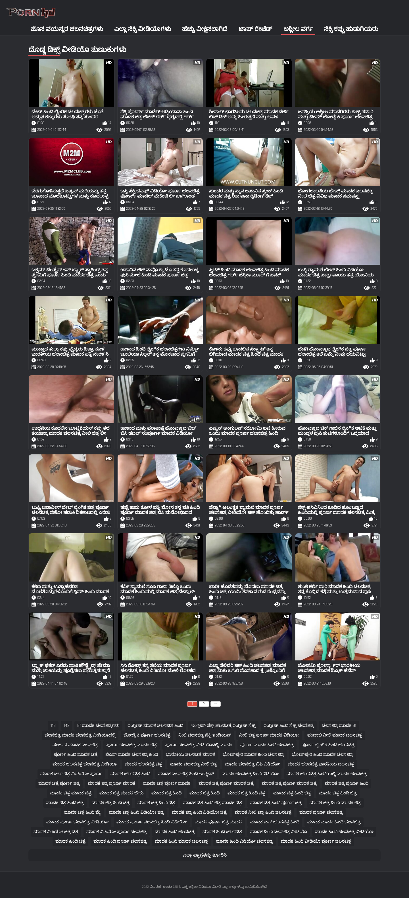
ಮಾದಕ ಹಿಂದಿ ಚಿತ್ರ (70, 841)
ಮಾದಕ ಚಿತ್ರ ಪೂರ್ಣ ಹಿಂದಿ (346, 783)
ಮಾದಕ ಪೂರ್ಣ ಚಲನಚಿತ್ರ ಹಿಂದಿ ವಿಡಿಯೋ (151, 822)
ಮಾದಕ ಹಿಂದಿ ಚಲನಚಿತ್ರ (175, 831)
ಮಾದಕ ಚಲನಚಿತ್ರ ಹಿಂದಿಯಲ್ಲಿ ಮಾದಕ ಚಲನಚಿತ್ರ (327, 774)
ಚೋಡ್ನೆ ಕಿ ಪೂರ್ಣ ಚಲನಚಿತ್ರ (147, 735)
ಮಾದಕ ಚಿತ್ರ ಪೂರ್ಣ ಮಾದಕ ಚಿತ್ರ (226, 783)
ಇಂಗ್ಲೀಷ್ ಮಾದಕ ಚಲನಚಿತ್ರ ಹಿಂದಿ (155, 725)
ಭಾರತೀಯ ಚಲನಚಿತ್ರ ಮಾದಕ (190, 754)
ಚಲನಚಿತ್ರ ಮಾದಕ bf (339, 725)
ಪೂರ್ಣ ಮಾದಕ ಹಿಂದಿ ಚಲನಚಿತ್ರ (267, 745)
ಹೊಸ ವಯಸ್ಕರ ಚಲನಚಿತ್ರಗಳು (67, 29)
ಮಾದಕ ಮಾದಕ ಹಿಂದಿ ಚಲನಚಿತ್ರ (334, 822)
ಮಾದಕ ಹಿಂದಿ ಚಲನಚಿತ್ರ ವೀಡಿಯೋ (344, 831)
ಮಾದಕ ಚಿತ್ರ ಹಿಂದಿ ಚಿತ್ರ (246, 793)
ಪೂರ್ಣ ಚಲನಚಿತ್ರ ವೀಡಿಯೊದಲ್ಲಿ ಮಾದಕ (198, 745)
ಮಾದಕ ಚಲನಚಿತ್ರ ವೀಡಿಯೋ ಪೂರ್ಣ (71, 774)
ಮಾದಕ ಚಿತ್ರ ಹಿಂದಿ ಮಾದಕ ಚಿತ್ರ (335, 802)
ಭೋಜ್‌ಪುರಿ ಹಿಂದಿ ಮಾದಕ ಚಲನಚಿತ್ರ (322, 754)
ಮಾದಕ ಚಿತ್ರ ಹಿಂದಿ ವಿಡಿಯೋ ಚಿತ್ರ (136, 812)
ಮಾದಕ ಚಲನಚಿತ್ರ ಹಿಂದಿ (130, 774)
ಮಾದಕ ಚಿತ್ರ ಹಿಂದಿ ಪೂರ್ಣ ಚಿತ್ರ (276, 802)
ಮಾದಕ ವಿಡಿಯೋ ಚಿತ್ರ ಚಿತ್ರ (56, 831)
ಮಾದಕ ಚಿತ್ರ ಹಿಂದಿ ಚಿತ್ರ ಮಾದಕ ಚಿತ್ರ (212, 802)
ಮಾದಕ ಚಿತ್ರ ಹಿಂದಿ (166, 793)
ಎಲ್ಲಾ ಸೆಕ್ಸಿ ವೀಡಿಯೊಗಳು (142, 29)
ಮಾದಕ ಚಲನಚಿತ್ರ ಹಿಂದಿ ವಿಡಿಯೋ (250, 774)
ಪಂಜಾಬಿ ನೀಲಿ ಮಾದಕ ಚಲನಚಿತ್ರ (334, 735)
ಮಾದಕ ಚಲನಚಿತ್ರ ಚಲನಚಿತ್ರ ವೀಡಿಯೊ (85, 764)
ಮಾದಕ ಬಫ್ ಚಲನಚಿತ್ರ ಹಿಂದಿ (274, 822)
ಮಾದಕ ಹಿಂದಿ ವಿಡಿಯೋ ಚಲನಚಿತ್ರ (244, 841)
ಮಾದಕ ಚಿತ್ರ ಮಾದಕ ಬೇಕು (121, 793)
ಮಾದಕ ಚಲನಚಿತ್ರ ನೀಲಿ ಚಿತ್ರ (193, 764)
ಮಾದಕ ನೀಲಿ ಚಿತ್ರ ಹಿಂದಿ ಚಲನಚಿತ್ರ (263, 812)
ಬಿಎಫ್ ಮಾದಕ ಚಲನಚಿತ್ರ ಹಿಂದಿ (131, 754)
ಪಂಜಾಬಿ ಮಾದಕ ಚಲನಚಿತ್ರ (75, 745)
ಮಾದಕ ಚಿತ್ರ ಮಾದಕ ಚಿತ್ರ (70, 793)
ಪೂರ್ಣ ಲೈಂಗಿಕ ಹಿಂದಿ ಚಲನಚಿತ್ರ (328, 745)
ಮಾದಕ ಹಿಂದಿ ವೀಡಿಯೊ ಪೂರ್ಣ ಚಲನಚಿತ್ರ (316, 841)
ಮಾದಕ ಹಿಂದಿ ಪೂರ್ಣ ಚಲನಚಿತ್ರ (120, 841)
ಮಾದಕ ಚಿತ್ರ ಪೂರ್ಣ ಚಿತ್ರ (59, 783)
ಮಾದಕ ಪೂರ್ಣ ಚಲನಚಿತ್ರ (321, 812)
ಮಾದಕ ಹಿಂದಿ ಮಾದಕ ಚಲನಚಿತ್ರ (181, 841)
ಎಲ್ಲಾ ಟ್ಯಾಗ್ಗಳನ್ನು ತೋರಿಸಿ (205, 855)
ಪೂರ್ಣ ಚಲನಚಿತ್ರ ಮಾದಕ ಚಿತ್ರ (131, 745)
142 (66, 725)
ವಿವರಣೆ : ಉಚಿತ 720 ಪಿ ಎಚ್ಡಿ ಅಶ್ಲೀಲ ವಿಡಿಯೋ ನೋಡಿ (185, 887)
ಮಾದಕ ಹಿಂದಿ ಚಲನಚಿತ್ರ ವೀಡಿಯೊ (278, 831)
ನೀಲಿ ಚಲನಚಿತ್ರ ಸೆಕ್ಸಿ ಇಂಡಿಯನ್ (204, 735)
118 (53, 725)
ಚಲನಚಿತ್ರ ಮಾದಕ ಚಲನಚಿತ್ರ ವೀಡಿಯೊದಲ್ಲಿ (80, 735)
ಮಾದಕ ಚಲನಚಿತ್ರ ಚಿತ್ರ (143, 764)
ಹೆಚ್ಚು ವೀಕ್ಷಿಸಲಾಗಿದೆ (204, 29)
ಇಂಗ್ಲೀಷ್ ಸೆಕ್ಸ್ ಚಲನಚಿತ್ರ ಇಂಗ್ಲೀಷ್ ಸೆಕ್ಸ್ (223, 725)
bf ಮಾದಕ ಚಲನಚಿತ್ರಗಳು (98, 725)
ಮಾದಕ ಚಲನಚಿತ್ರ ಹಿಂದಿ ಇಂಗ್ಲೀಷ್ (186, 774)
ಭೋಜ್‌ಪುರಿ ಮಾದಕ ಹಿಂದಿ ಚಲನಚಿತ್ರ (253, 754)
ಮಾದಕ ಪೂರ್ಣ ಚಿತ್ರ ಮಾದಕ (218, 822)
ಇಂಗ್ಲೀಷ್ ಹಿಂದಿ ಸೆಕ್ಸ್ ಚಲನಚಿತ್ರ (289, 725)
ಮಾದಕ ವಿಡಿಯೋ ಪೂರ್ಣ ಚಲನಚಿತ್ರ (116, 831)
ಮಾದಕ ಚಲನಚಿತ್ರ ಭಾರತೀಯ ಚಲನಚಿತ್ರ (321, 764)
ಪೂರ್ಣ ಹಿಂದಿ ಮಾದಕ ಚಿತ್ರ (75, 754)
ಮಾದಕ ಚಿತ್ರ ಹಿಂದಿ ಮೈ (82, 812)
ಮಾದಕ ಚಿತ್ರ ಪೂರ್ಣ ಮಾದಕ (111, 783)
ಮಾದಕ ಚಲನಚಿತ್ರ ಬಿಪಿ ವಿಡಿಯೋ (252, 764)
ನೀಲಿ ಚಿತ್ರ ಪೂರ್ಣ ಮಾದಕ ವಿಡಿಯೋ (269, 735)
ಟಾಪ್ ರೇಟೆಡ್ (255, 29)
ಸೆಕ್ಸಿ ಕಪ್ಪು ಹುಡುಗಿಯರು (351, 29)
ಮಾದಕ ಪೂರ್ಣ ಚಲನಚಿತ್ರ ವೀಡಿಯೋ (77, 822)
